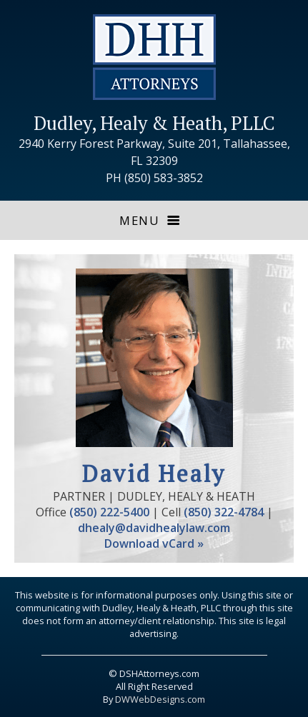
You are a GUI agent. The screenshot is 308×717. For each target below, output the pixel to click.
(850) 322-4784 (224, 512)
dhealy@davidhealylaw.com (154, 528)
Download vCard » (154, 543)
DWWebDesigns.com (160, 699)
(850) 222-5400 (109, 512)
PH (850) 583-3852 (154, 178)
